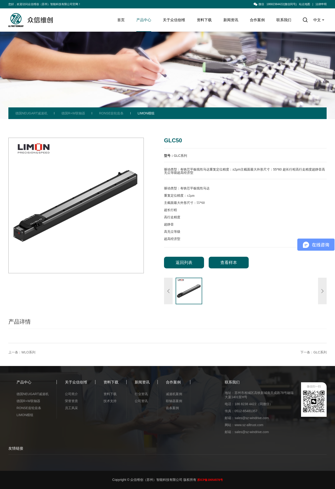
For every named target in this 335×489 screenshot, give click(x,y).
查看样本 (228, 262)
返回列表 (184, 262)
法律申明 (321, 4)
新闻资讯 (230, 20)
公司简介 (71, 394)
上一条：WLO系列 (21, 352)
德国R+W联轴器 (73, 113)
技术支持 (110, 401)
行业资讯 (141, 394)
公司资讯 (141, 401)
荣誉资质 (71, 401)
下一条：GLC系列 (313, 352)
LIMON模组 (146, 113)
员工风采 (71, 408)
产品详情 (19, 321)
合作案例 (257, 20)
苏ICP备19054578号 (210, 480)
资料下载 (204, 20)
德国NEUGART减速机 (31, 113)
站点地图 (304, 4)
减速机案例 (174, 394)
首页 (121, 20)
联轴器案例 (174, 401)
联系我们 (283, 20)
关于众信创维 (174, 20)
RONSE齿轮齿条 (111, 113)
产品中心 (143, 20)
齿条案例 (172, 408)
